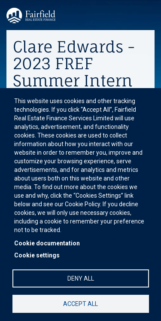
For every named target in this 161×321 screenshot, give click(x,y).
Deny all (80, 278)
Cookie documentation (47, 243)
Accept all (80, 303)
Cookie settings (37, 255)
